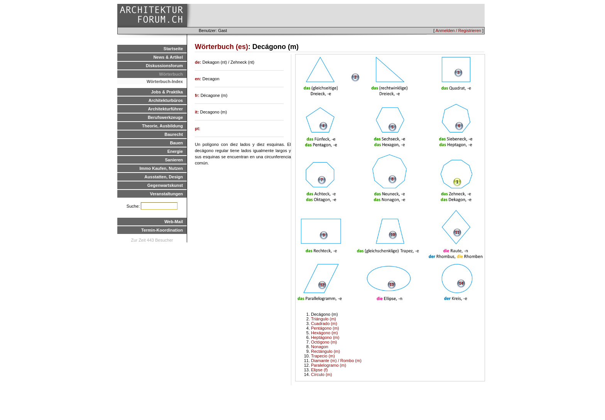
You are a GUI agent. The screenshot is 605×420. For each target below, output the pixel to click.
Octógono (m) (324, 342)
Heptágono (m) (325, 337)
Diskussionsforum (164, 65)
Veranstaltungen (166, 193)
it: (197, 112)
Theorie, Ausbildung (162, 126)
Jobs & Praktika (167, 92)
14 (461, 283)
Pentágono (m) (325, 328)
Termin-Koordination (162, 230)
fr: (198, 95)
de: (199, 62)
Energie (175, 151)
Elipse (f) (319, 370)
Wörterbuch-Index (165, 81)
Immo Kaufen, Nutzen (161, 168)
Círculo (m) (321, 374)
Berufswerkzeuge (165, 117)
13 (391, 285)
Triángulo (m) (323, 319)
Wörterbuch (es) (221, 47)
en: (199, 78)
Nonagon (319, 346)
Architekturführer (165, 109)
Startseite (173, 48)
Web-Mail (173, 221)
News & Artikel (168, 57)
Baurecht (173, 134)
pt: (197, 128)
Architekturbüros (166, 100)
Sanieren (174, 160)
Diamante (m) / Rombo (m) (336, 360)
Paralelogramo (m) (328, 365)
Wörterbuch (171, 74)
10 (392, 235)
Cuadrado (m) (324, 323)
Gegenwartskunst (165, 185)
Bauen (176, 143)
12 (322, 285)
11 (457, 232)
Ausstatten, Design (163, 176)
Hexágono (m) (324, 332)
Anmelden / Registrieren (458, 30)
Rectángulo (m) (325, 351)
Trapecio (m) (323, 356)
